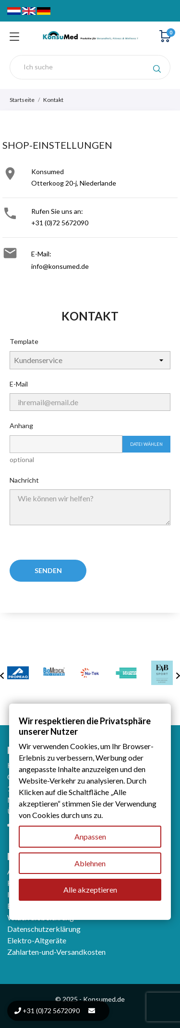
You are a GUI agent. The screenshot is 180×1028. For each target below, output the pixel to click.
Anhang (21, 425)
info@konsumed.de (60, 266)
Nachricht (24, 480)
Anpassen (90, 836)
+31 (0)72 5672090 (59, 223)
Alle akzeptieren (90, 890)
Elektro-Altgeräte (36, 940)
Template (24, 341)
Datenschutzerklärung (44, 928)
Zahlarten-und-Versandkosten (56, 951)
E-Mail (19, 384)
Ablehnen (90, 863)
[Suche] (90, 67)
